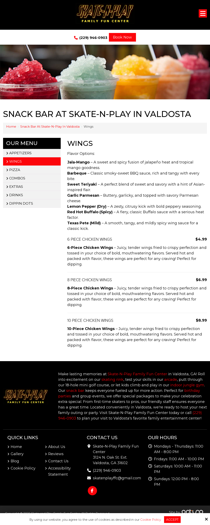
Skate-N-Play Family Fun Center (137, 374)
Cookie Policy (150, 520)
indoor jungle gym (187, 385)
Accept (172, 520)
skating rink (112, 379)
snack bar (75, 390)
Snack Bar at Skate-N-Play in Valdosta (50, 126)
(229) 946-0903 (90, 37)
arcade (170, 379)
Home (11, 126)
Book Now (122, 37)
